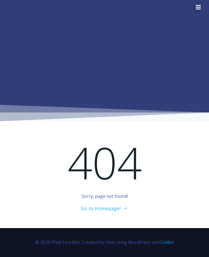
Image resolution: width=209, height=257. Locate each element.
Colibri (167, 242)
